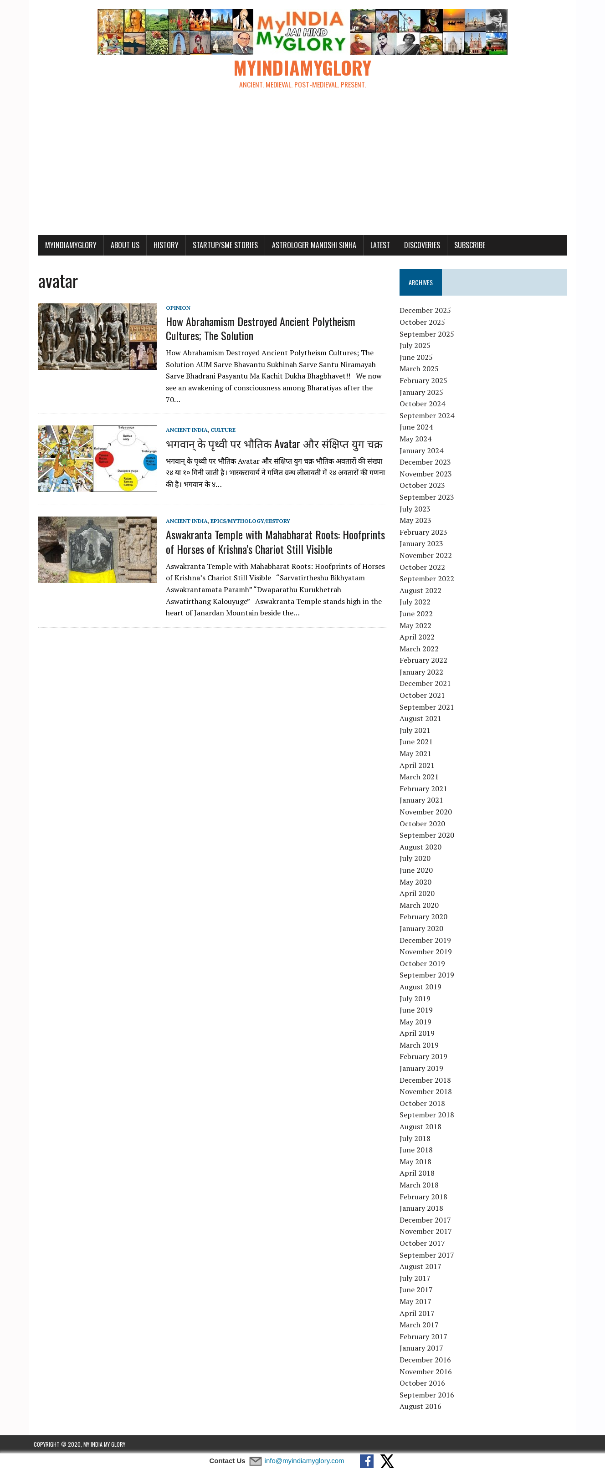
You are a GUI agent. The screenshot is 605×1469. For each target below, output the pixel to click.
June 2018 (417, 1150)
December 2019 (426, 940)
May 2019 (417, 1022)
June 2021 (417, 742)
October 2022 (423, 567)
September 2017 (428, 1255)
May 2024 (417, 439)
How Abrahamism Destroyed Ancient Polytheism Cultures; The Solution (256, 328)
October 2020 (423, 824)
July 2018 (416, 1138)
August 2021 (422, 719)
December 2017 (426, 1220)
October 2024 (423, 404)
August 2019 (422, 987)
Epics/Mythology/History (246, 509)
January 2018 (423, 1208)
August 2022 (422, 590)
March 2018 (420, 1185)
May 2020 (417, 882)
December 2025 (426, 311)
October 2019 (423, 963)
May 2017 (417, 1302)
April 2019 (418, 1034)
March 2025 (420, 369)
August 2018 (422, 1127)
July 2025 (416, 346)
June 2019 (417, 1010)
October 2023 (423, 486)
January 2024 (423, 450)
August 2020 (422, 847)
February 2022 (425, 660)
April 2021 (418, 765)
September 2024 (428, 416)
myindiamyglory (66, 245)
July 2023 (416, 509)
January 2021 (423, 800)
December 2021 (426, 684)
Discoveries (418, 245)
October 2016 (423, 1383)
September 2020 (428, 835)
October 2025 (423, 322)
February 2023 (425, 532)
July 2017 (416, 1278)
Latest (375, 245)
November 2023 (427, 474)
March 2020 (420, 905)
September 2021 (428, 707)
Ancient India (182, 418)
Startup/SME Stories (220, 245)
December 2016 (426, 1360)
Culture (218, 418)
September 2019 (428, 975)
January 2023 (423, 544)
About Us (120, 245)
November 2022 (427, 556)
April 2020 (418, 894)
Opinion (173, 307)
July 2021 (416, 731)
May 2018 (417, 1162)
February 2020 (425, 917)
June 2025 (417, 358)
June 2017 (417, 1290)
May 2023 (417, 521)
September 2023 (428, 497)
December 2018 (426, 1080)
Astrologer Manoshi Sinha (309, 245)
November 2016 (427, 1372)
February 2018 (425, 1197)
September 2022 (428, 579)
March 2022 (420, 649)
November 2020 (427, 812)
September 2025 (428, 334)
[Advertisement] (302, 166)
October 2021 (423, 696)
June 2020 (417, 870)
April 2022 (418, 637)
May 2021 (417, 754)
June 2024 (417, 427)
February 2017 (425, 1336)
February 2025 (425, 381)
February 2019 (425, 1057)
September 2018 (428, 1115)
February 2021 (425, 789)
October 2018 (423, 1104)
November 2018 (427, 1092)
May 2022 (417, 625)
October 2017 (423, 1244)
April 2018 (418, 1173)
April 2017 (418, 1313)
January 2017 (423, 1348)
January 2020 (423, 929)
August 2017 (422, 1267)
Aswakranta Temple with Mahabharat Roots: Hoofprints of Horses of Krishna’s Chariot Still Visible (270, 530)
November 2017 (427, 1232)
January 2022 (423, 672)
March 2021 (420, 777)
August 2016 (422, 1407)
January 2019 (423, 1069)
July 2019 (416, 998)
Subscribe (465, 245)
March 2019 (420, 1045)
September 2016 (428, 1395)
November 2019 (427, 952)
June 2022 (417, 614)
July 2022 (416, 602)
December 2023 (426, 462)
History (161, 245)
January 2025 (423, 392)
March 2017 (420, 1325)
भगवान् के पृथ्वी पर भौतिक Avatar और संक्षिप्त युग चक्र (269, 432)
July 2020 (416, 859)
